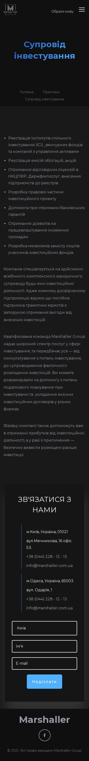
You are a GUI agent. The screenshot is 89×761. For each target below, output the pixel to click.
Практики (51, 92)
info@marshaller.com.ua (49, 565)
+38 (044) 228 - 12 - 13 (46, 556)
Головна (26, 92)
